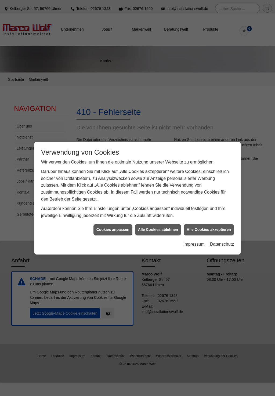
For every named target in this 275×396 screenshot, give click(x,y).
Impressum (194, 228)
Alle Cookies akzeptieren (209, 214)
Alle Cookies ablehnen (158, 214)
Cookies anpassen (112, 214)
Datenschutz (222, 228)
